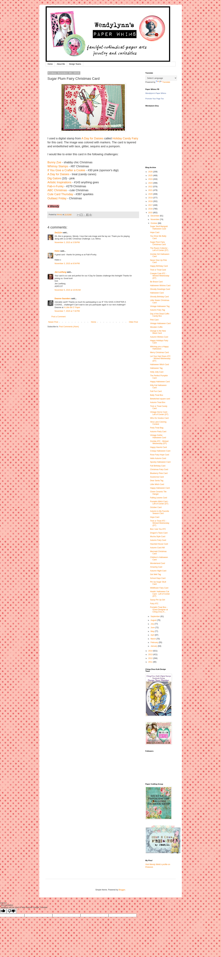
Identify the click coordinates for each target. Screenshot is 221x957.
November (155, 219)
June (153, 627)
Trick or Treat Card (158, 270)
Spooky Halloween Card (160, 462)
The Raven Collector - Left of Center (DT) (159, 249)
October (154, 223)
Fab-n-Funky (56, 186)
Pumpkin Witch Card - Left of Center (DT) (159, 502)
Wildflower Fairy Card (159, 588)
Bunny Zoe (54, 162)
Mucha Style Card (157, 536)
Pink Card (154, 320)
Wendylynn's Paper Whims (155, 93)
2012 (150, 658)
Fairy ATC (154, 603)
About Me (61, 64)
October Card (155, 507)
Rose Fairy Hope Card (159, 455)
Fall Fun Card (156, 391)
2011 (150, 662)
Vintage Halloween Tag (159, 306)
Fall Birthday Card (157, 466)
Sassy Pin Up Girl (157, 600)
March (153, 639)
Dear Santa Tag (156, 480)
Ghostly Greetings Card (160, 289)
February (155, 642)
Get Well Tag (155, 574)
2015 (150, 213)
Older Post (133, 322)
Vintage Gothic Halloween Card (158, 436)
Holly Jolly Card (156, 372)
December (155, 216)
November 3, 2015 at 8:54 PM (67, 263)
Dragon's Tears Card (158, 533)
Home (50, 64)
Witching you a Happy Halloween (159, 347)
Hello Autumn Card (158, 458)
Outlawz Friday (57, 198)
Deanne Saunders (63, 298)
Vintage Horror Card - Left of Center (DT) (159, 413)
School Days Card (157, 578)
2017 (150, 205)
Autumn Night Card (158, 571)
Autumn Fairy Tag (157, 310)
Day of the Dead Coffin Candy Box (159, 315)
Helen (57, 251)
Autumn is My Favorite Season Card (159, 512)
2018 (150, 201)
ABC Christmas (57, 190)
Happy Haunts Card (158, 447)
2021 (150, 190)
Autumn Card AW (157, 548)
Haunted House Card (159, 544)
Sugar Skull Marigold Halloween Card (159, 227)
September (155, 616)
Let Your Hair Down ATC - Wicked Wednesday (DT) (160, 358)
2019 (150, 198)
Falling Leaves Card (158, 498)
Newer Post (53, 322)
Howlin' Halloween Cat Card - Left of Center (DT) (160, 593)
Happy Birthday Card (159, 266)
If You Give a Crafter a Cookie (66, 170)
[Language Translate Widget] (161, 78)
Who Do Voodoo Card (159, 418)
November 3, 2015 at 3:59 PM (67, 242)
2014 (150, 651)
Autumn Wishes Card (159, 337)
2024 (150, 179)
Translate (163, 82)
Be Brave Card (156, 282)
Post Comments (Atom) (69, 327)
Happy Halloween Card (160, 382)
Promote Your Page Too (154, 99)
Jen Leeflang (60, 272)
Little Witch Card (157, 484)
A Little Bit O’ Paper (72, 307)
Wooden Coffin (156, 327)
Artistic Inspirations (59, 182)
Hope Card (154, 232)
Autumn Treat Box (157, 402)
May (153, 631)
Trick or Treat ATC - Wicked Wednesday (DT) (159, 523)
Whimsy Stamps (58, 166)
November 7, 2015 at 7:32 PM (67, 311)
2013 (150, 654)
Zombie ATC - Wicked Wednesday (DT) (159, 442)
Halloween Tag (156, 368)
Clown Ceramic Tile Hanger (158, 493)
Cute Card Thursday (60, 194)
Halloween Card (156, 293)
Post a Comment (58, 317)
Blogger (122, 890)
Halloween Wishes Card (160, 285)
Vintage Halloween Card (160, 323)
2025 (150, 175)
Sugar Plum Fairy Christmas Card (158, 243)
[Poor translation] (11, 911)
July (152, 624)
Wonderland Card (157, 563)
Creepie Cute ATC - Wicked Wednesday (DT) (159, 275)
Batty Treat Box (156, 395)
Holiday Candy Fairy (125, 138)
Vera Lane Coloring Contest (158, 423)
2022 (150, 187)
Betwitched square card (160, 399)
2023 (150, 183)
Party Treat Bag (156, 428)
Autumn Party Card (158, 431)
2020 (150, 194)
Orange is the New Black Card (158, 332)
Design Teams (75, 64)
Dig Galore (54, 178)
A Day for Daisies (92, 138)
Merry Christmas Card (159, 352)
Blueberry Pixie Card (158, 473)
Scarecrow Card (157, 477)
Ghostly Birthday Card (159, 297)
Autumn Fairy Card (158, 540)
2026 (150, 172)
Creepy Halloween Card (160, 451)
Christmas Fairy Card (159, 469)
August (154, 620)
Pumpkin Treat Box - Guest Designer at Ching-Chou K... (159, 609)
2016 (150, 209)
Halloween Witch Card (159, 364)
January (154, 646)
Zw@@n (58, 232)
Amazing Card (156, 567)
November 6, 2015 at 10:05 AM (68, 290)
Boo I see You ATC (158, 529)
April (153, 635)
